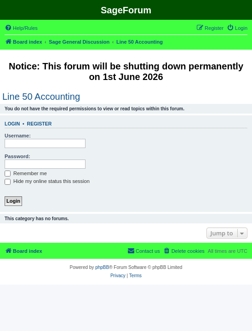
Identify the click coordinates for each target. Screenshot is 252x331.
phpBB (102, 267)
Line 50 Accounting (41, 96)
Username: (18, 135)
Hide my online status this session (47, 181)
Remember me (26, 173)
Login (12, 123)
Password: (17, 156)
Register (39, 123)
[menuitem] (21, 28)
